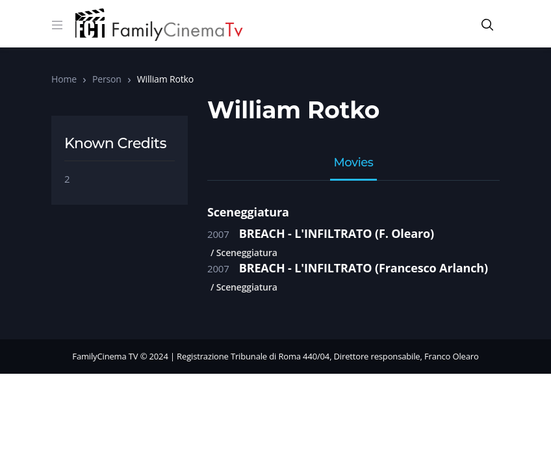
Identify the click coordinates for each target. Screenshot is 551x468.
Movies (354, 163)
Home (64, 79)
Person (107, 79)
